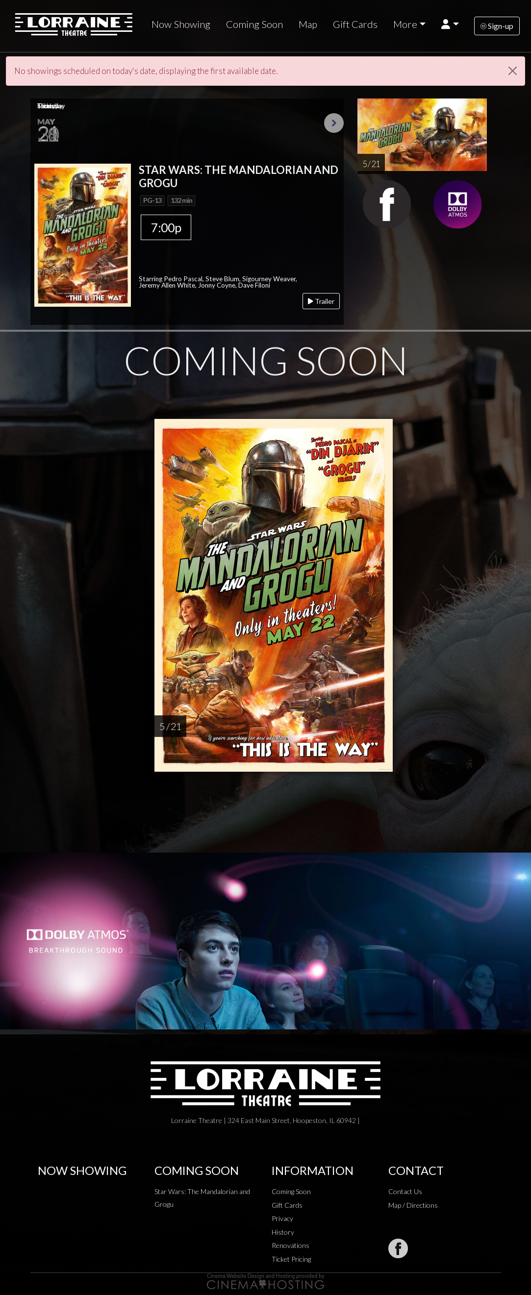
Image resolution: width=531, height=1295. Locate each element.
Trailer (321, 301)
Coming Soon (254, 24)
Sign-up (496, 25)
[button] (449, 24)
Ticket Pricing (291, 1259)
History (283, 1232)
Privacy (282, 1218)
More (405, 24)
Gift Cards (355, 24)
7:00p (166, 227)
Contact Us (405, 1191)
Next (334, 123)
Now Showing (181, 24)
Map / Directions (413, 1205)
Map (308, 24)
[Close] (513, 71)
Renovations (290, 1245)
